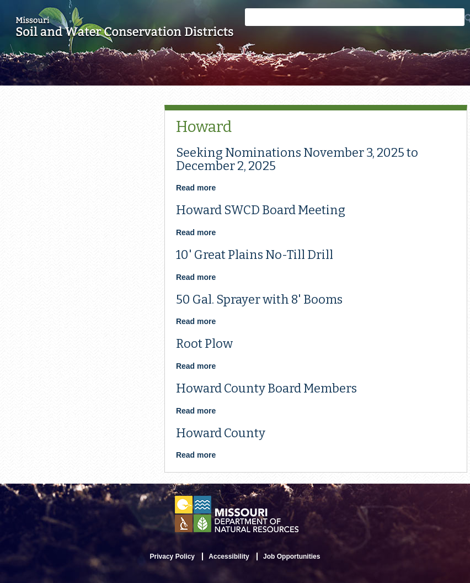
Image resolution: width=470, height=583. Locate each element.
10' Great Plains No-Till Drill (254, 254)
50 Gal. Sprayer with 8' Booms (259, 299)
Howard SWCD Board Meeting (260, 210)
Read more (196, 187)
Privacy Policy (172, 556)
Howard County (220, 433)
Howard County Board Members (266, 388)
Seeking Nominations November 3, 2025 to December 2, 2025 (297, 159)
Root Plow (204, 343)
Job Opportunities (291, 556)
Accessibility (229, 556)
